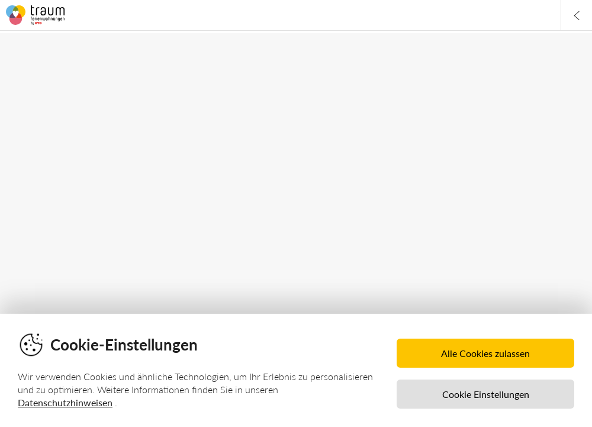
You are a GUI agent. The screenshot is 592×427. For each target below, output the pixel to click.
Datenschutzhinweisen (65, 402)
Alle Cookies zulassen (485, 353)
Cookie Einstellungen (485, 394)
